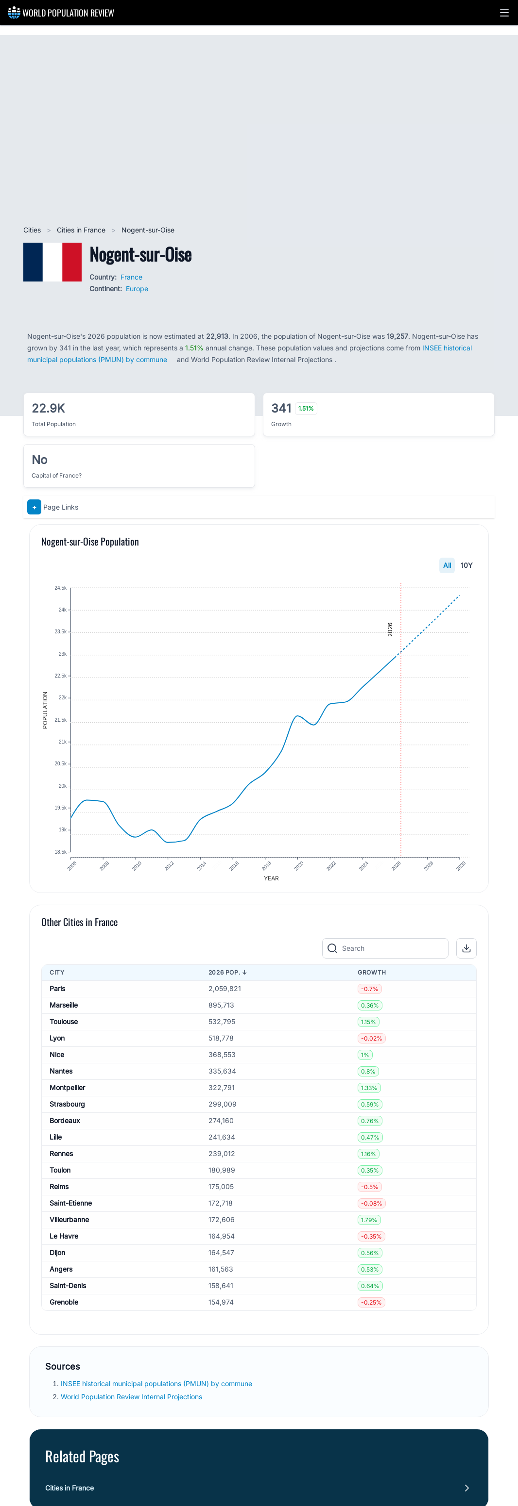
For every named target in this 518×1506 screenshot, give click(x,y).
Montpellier (67, 1093)
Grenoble (64, 1307)
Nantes (61, 1076)
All (447, 565)
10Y (467, 565)
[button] (504, 12)
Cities (33, 230)
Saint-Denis (68, 1291)
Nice (57, 1060)
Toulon (60, 1175)
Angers (61, 1274)
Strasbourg (67, 1109)
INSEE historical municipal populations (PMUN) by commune (157, 1389)
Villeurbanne (69, 1225)
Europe (137, 288)
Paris (57, 994)
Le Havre (64, 1241)
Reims (59, 1192)
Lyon (57, 1043)
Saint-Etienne (71, 1208)
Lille (56, 1142)
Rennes (61, 1159)
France (131, 277)
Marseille (64, 1010)
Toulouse (64, 1027)
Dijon (57, 1258)
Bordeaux (65, 1126)
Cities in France (82, 230)
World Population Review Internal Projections (131, 1402)
